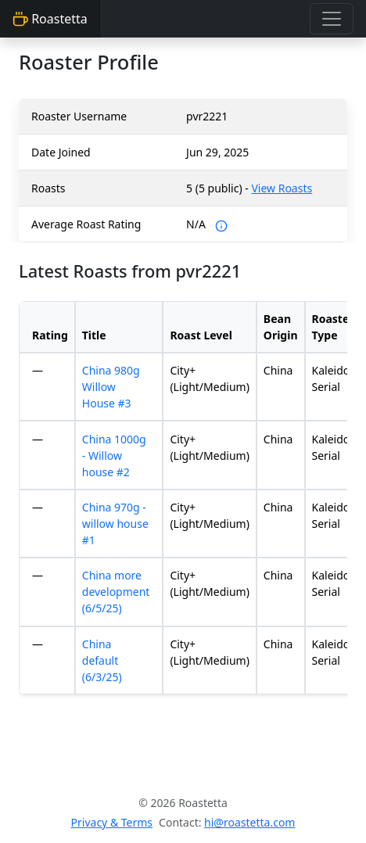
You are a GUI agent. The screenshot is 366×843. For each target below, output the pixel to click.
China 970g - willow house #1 (115, 523)
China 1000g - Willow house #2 (114, 455)
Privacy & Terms (112, 822)
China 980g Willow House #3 (111, 387)
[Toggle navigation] (331, 18)
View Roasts (281, 188)
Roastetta (50, 18)
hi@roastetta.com (249, 822)
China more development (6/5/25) (116, 591)
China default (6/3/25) (102, 660)
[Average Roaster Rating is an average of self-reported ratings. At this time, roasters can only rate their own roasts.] (221, 224)
